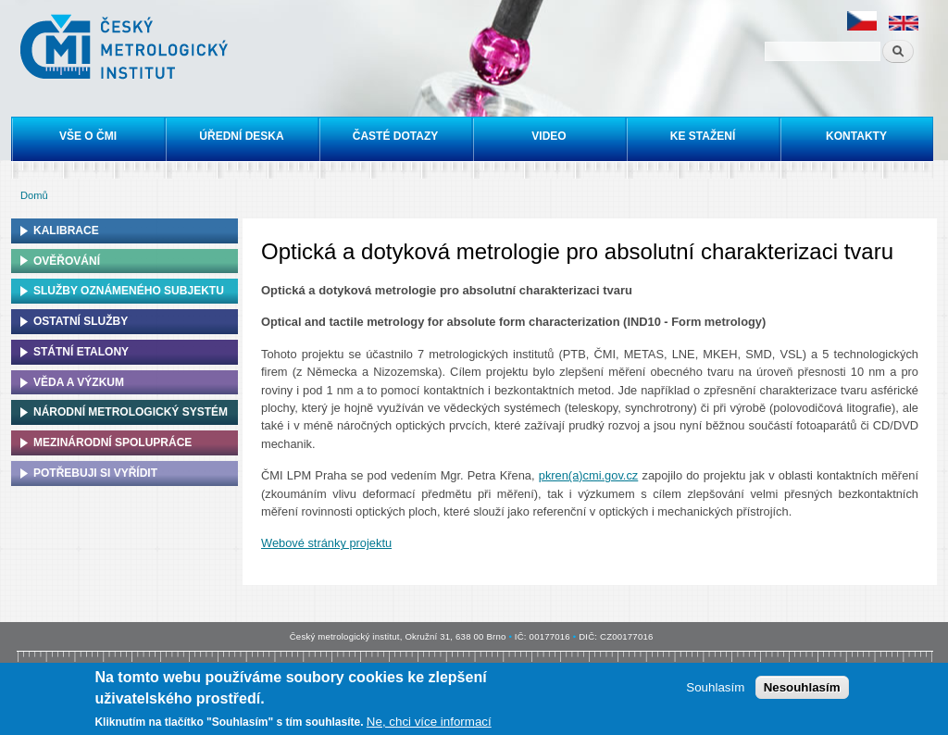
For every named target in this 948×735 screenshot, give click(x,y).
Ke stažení (702, 136)
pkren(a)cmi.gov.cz (589, 475)
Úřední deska (241, 136)
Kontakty (856, 136)
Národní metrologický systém (130, 411)
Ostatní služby (80, 321)
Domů (34, 195)
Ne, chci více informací (429, 723)
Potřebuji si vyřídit (95, 473)
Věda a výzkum (78, 382)
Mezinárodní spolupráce (112, 442)
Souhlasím (715, 689)
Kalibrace (66, 230)
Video (548, 136)
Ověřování (66, 261)
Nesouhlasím (802, 689)
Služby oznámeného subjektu (128, 290)
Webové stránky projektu (326, 543)
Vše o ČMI (88, 136)
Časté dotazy (395, 136)
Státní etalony (81, 351)
